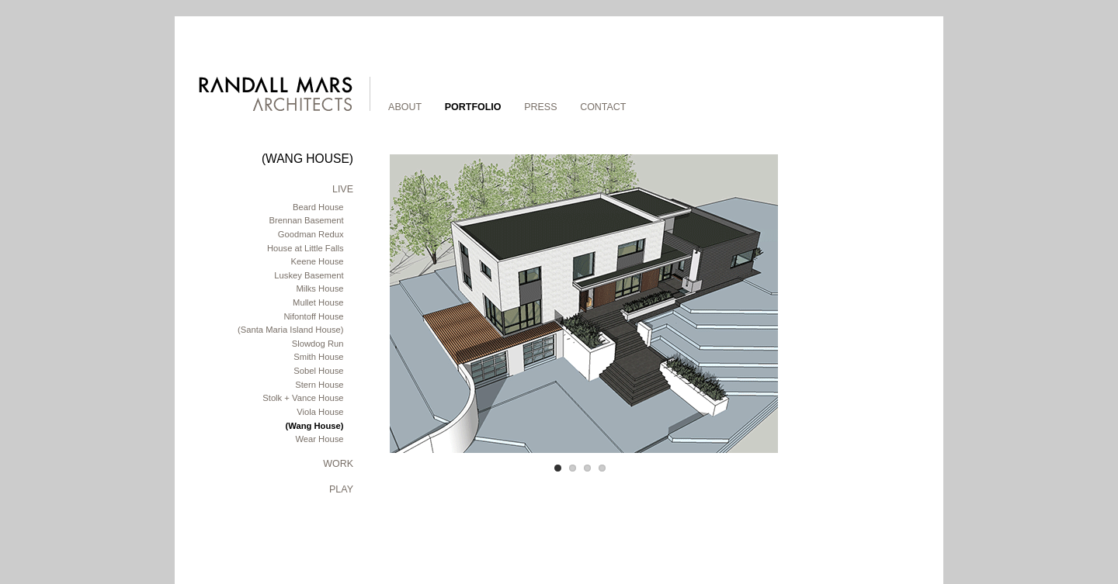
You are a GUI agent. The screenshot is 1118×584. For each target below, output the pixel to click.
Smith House (318, 356)
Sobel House (318, 370)
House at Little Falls (305, 248)
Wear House (319, 439)
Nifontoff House (313, 316)
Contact (603, 107)
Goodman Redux (311, 234)
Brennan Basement (306, 220)
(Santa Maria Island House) (291, 329)
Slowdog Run (318, 343)
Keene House (317, 261)
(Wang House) (315, 425)
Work (338, 463)
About (405, 107)
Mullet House (318, 302)
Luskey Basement (308, 275)
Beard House (318, 207)
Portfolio (473, 107)
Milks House (319, 288)
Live (342, 189)
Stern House (319, 384)
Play (341, 489)
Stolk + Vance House (302, 398)
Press (540, 107)
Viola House (320, 411)
